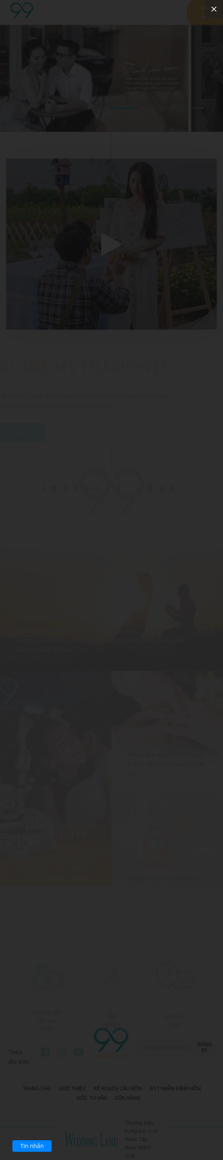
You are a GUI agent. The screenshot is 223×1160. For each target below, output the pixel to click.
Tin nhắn (32, 1146)
